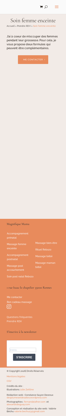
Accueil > (12, 26)
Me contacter (33, 59)
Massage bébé (43, 256)
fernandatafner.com (35, 401)
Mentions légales (16, 376)
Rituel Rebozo (43, 249)
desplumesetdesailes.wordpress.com (27, 397)
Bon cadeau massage (19, 302)
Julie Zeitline (27, 389)
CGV (9, 381)
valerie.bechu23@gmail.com (29, 411)
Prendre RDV (14, 321)
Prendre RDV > (25, 26)
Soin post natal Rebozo (20, 276)
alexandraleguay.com (18, 404)
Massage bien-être (46, 243)
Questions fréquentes (19, 317)
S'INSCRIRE (24, 357)
